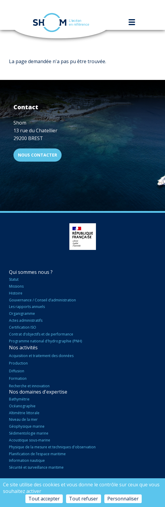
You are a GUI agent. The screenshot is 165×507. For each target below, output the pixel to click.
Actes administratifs (25, 320)
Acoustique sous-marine (29, 440)
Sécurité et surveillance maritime (36, 467)
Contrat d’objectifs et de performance (41, 334)
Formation (18, 378)
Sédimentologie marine (28, 433)
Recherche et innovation (29, 385)
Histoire (15, 293)
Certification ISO (22, 327)
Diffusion (16, 371)
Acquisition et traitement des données (41, 355)
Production (18, 363)
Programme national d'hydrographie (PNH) (45, 341)
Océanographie (22, 406)
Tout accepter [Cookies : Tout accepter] (44, 498)
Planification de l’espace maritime (37, 453)
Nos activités (23, 347)
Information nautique (27, 460)
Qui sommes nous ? (31, 272)
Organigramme (22, 313)
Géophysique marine (27, 426)
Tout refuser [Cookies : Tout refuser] (83, 498)
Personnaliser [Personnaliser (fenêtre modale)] (123, 498)
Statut (14, 279)
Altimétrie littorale (24, 412)
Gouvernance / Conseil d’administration (42, 300)
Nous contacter (37, 155)
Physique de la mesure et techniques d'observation (52, 447)
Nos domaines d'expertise (38, 391)
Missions (16, 286)
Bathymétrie (19, 399)
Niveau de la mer (23, 419)
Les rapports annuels (27, 306)
